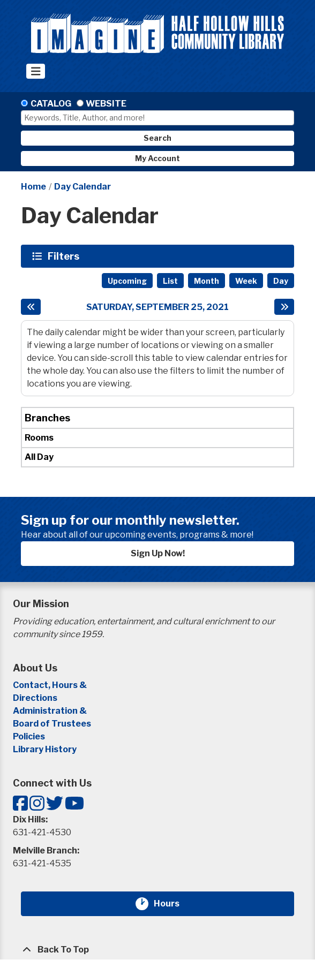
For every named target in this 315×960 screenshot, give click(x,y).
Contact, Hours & (50, 685)
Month (206, 280)
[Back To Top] (157, 950)
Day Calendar (82, 187)
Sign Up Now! (158, 553)
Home (33, 187)
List (170, 280)
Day (280, 280)
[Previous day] (31, 307)
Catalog (51, 104)
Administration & (50, 711)
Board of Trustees (52, 724)
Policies (29, 736)
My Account (157, 158)
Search (157, 137)
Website (106, 104)
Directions (35, 698)
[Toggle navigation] (35, 71)
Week (246, 280)
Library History (45, 749)
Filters (65, 256)
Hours (173, 903)
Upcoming (127, 280)
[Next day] (284, 307)
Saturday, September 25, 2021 (157, 307)
